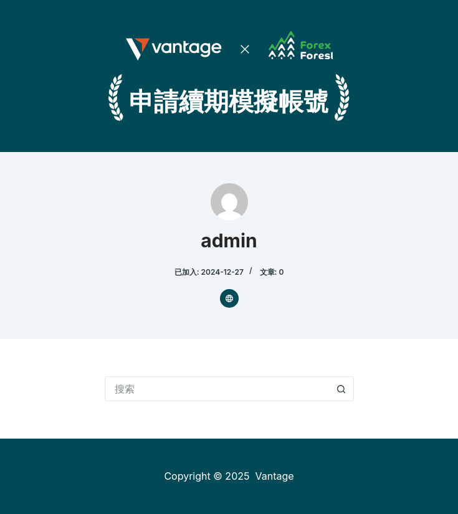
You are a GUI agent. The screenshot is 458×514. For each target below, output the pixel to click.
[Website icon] (229, 298)
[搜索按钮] (341, 388)
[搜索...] (217, 388)
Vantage (274, 476)
